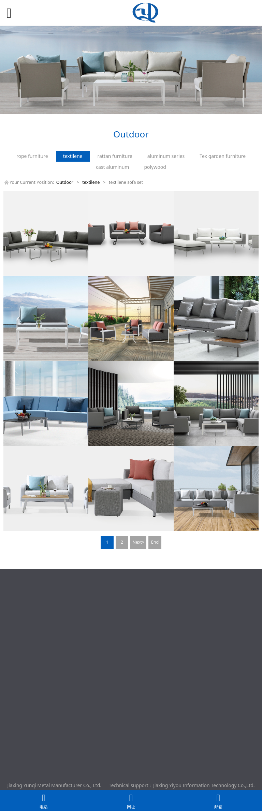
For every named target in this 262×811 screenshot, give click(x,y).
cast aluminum (112, 167)
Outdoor (65, 182)
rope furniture (32, 156)
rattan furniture (115, 156)
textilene (73, 156)
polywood (155, 167)
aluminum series (166, 156)
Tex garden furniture (223, 156)
